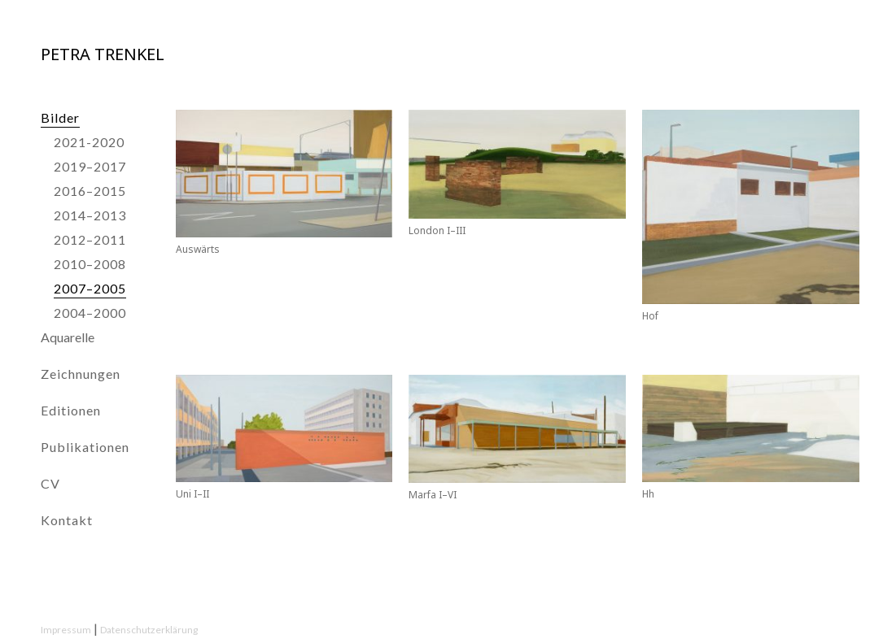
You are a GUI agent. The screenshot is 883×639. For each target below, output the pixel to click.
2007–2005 (90, 288)
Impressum (66, 630)
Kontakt (67, 520)
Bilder (60, 117)
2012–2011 (90, 239)
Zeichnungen (80, 373)
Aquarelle (67, 337)
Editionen (71, 410)
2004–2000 (90, 312)
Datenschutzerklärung (149, 630)
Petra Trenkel (102, 54)
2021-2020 (89, 142)
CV (50, 483)
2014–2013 (90, 215)
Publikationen (85, 446)
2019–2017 (90, 166)
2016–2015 (90, 190)
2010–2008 (90, 264)
